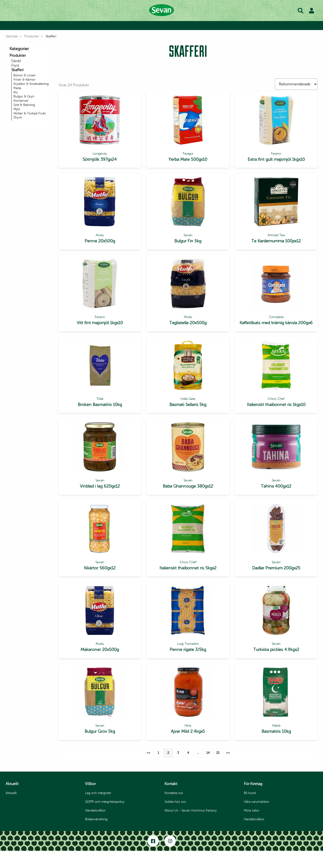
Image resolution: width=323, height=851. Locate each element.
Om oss (207, 25)
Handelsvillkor (95, 810)
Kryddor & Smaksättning (31, 84)
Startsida (12, 36)
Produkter (140, 25)
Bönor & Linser (24, 75)
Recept (162, 25)
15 (218, 753)
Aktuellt (11, 793)
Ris (15, 92)
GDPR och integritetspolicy (105, 801)
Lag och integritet (98, 793)
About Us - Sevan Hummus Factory (190, 810)
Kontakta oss (173, 793)
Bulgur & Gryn (23, 96)
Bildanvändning (96, 819)
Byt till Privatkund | (88, 25)
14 (208, 753)
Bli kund (117, 25)
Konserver (21, 100)
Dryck (17, 117)
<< (148, 753)
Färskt (16, 61)
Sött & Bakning (24, 105)
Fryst (15, 65)
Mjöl (16, 109)
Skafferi (17, 70)
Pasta (17, 88)
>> (228, 753)
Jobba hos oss (175, 801)
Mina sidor (251, 810)
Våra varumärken (235, 25)
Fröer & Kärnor (24, 79)
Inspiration (184, 25)
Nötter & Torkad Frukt (29, 113)
